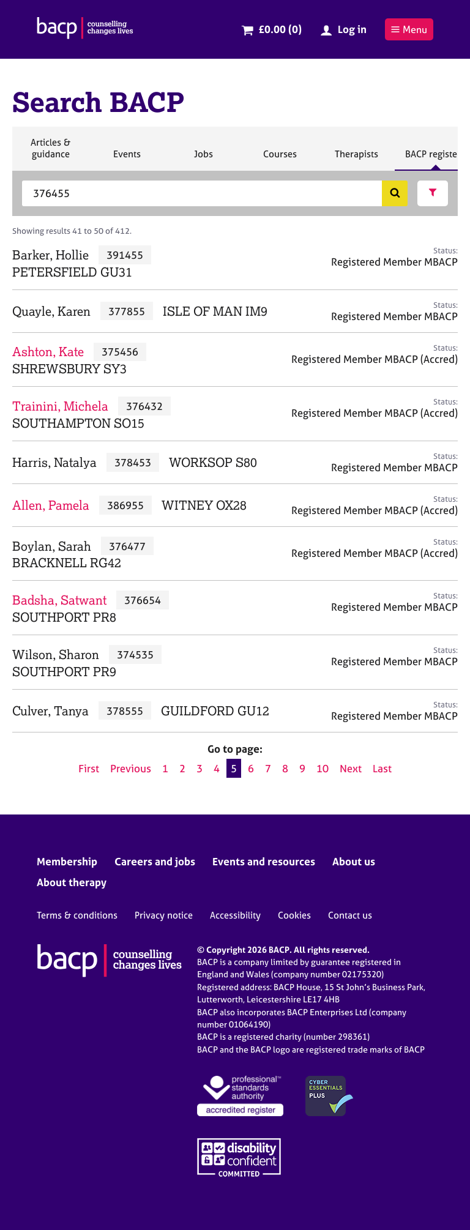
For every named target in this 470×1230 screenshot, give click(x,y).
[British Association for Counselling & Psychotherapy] (85, 29)
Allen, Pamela (50, 505)
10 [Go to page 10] (322, 768)
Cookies (294, 915)
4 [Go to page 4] (217, 768)
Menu (408, 29)
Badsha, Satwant (59, 600)
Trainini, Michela (60, 406)
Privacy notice (164, 915)
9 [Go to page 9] (302, 768)
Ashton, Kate (48, 351)
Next (351, 768)
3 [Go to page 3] (199, 768)
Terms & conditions (77, 915)
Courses (280, 159)
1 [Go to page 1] (165, 768)
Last (382, 768)
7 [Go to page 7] (268, 768)
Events (127, 159)
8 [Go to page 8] (285, 768)
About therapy (71, 882)
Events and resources (263, 861)
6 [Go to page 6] (251, 768)
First (88, 768)
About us (353, 861)
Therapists (356, 159)
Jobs (203, 159)
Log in (352, 29)
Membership (67, 861)
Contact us (350, 915)
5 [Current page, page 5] (234, 768)
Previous (130, 768)
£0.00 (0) (280, 29)
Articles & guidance (50, 153)
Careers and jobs (154, 861)
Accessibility (235, 915)
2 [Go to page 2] (182, 768)
